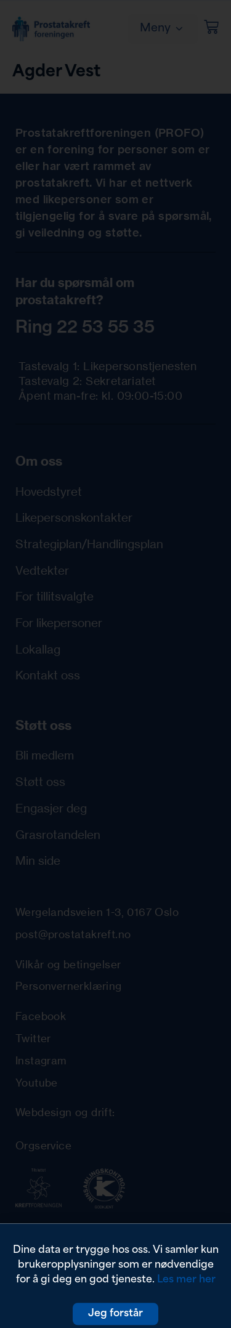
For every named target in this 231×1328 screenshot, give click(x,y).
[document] (115, 664)
